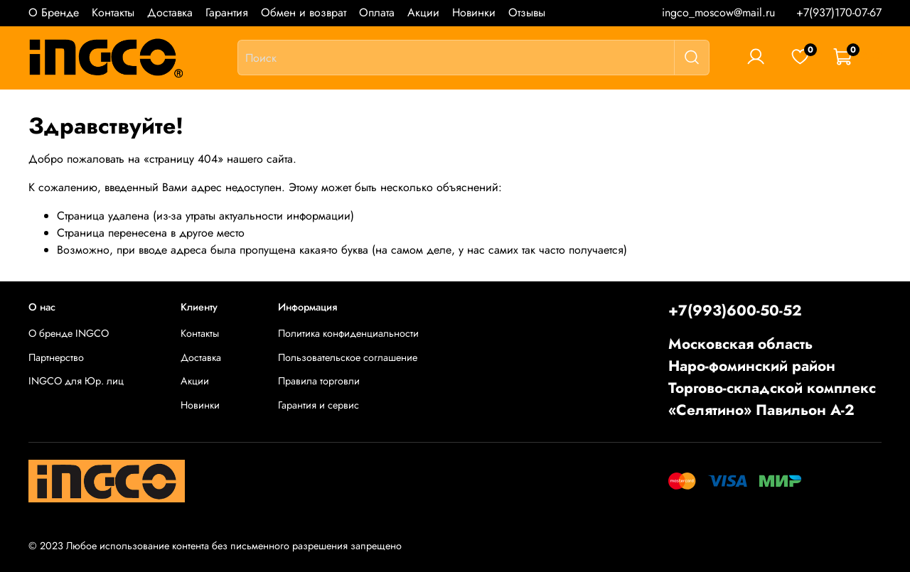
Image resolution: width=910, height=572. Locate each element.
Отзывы (526, 12)
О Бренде (53, 12)
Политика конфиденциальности (348, 333)
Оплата (377, 12)
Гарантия (226, 12)
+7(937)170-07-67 (839, 12)
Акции (423, 12)
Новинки (474, 12)
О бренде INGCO (68, 333)
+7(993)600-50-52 (735, 310)
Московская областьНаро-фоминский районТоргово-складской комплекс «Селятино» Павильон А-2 (772, 377)
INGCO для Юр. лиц (76, 381)
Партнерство (56, 357)
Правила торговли (319, 381)
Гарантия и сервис (318, 405)
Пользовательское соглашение (347, 357)
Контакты (113, 12)
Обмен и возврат (303, 12)
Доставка (170, 12)
